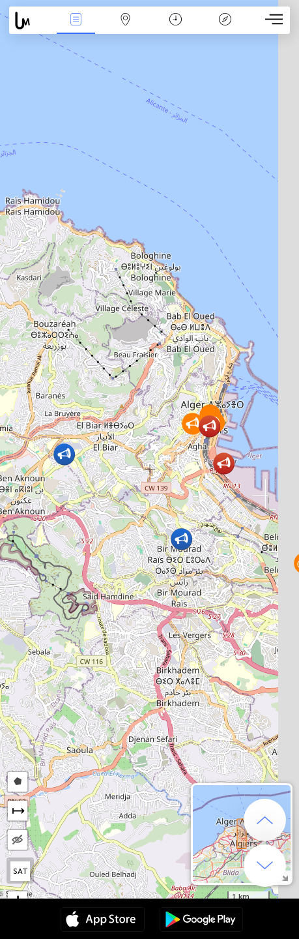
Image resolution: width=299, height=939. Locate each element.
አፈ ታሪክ (224, 20)
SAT (20, 871)
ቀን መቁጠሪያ (175, 20)
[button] (64, 454)
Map (125, 20)
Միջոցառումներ (76, 20)
